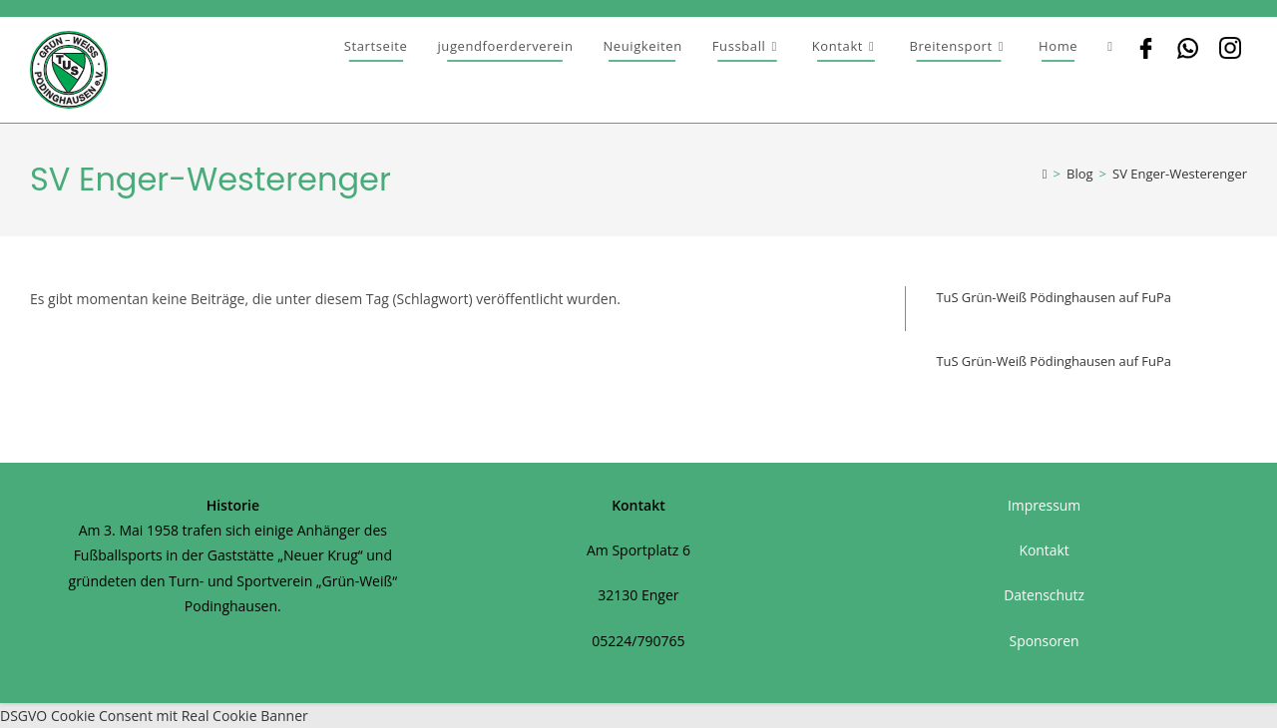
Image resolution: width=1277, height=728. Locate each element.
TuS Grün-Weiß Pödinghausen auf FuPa (1054, 297)
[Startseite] (1045, 173)
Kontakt (1044, 550)
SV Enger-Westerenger (1179, 173)
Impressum (1044, 505)
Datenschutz (1044, 594)
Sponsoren (1044, 640)
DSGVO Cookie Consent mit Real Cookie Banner (154, 715)
